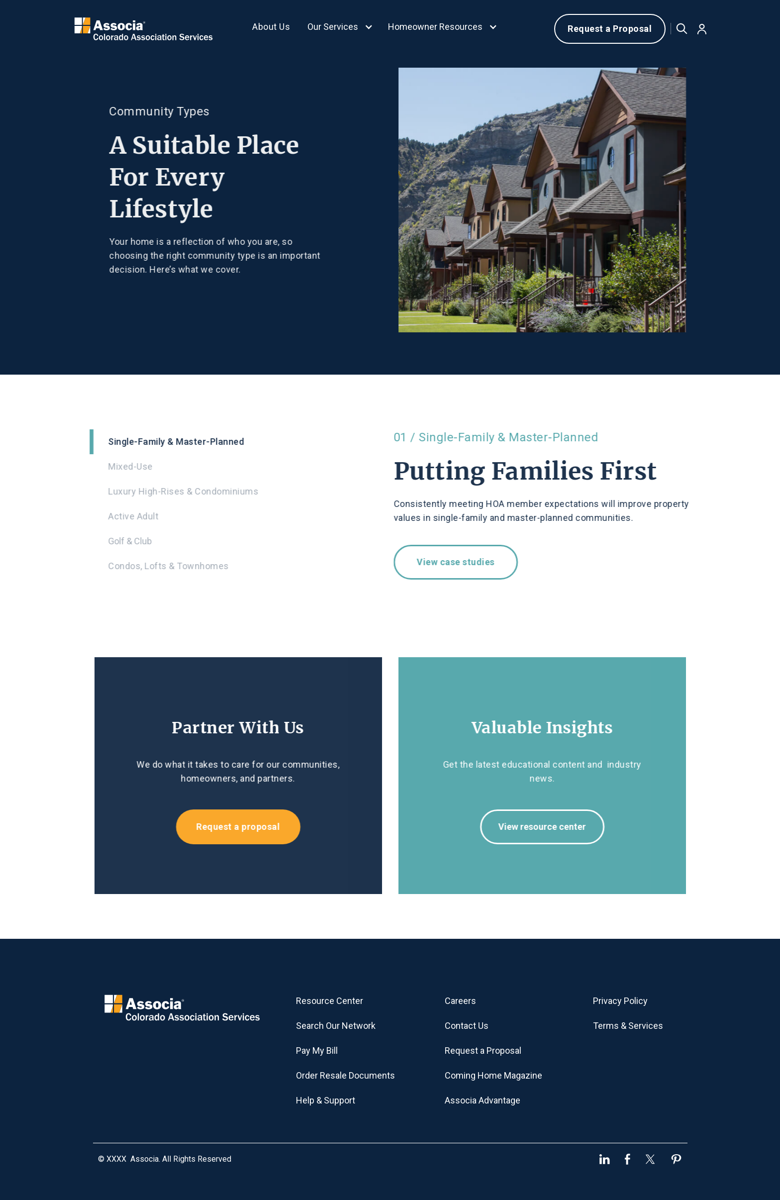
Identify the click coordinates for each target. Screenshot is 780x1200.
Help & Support (325, 1100)
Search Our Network (336, 1025)
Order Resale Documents (345, 1075)
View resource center (547, 826)
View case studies (461, 562)
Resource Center (329, 1001)
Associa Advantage (482, 1100)
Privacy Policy (620, 1001)
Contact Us (466, 1025)
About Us (271, 26)
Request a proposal (232, 826)
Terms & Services (628, 1025)
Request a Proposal (610, 28)
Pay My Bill (317, 1050)
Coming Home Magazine (493, 1075)
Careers (460, 1001)
